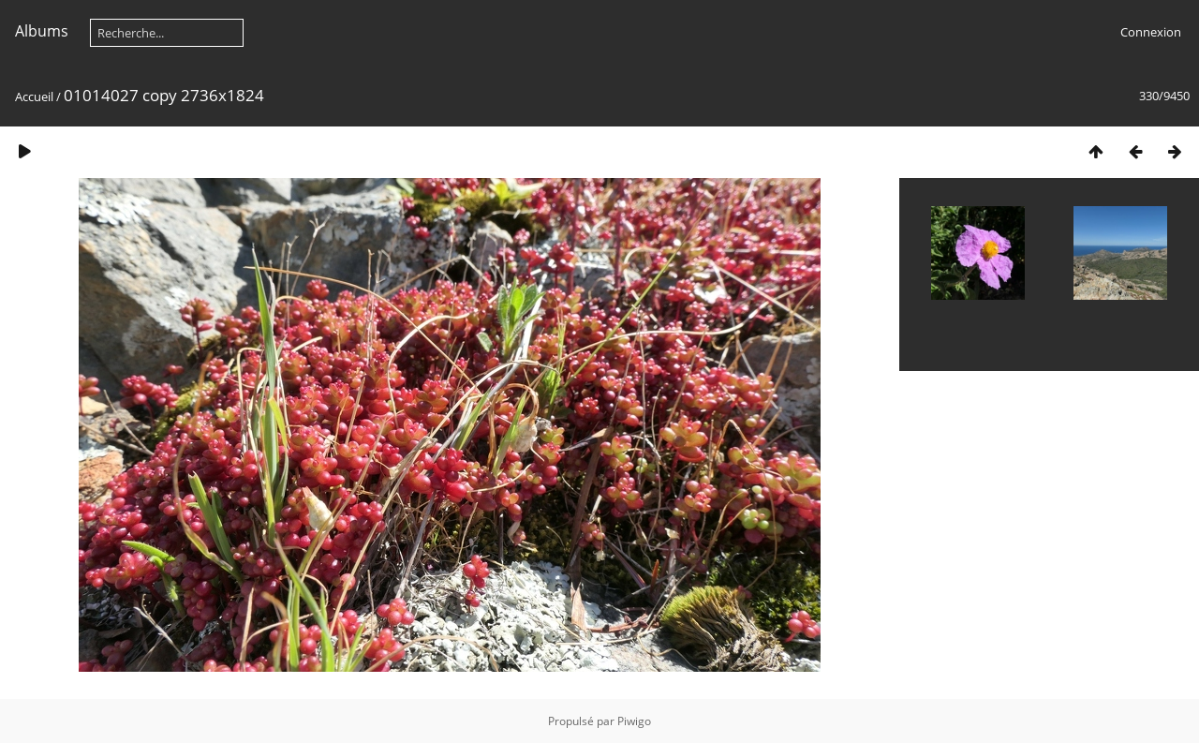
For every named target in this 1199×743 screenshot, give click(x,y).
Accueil (34, 96)
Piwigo (634, 721)
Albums (41, 31)
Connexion (1150, 31)
